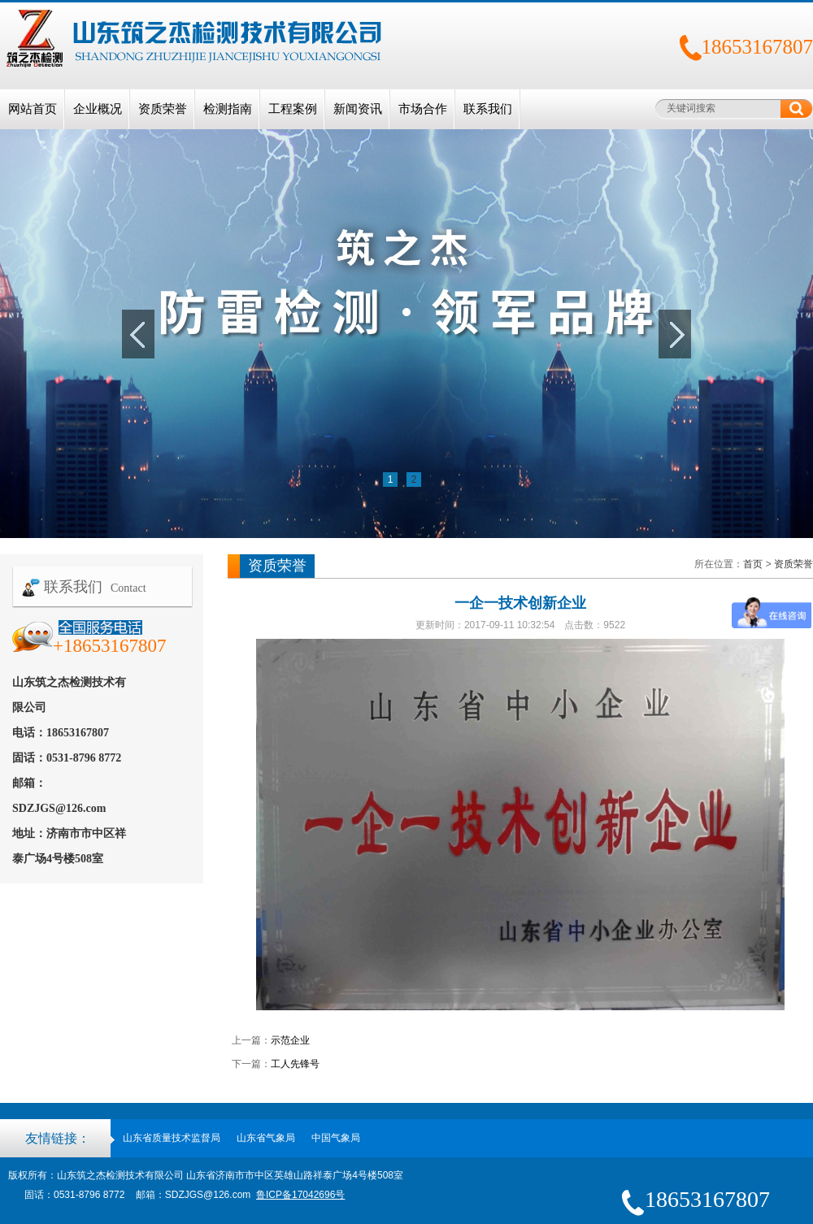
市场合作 (422, 108)
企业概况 (97, 108)
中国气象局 (335, 1138)
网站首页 (32, 108)
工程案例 (292, 108)
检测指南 (227, 108)
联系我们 (487, 108)
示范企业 (290, 1040)
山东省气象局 (266, 1138)
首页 (753, 564)
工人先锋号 (295, 1064)
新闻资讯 (357, 108)
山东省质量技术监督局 (171, 1138)
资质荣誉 (162, 108)
